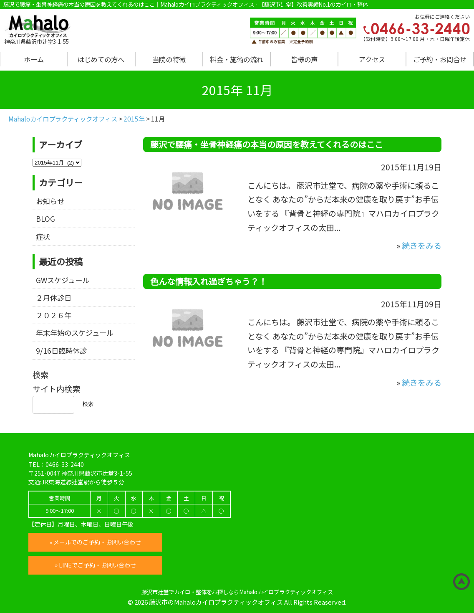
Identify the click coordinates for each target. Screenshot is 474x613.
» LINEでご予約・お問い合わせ (95, 565)
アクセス (372, 59)
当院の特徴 (169, 59)
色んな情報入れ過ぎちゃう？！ (208, 281)
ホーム (34, 59)
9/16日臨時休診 (61, 350)
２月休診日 (53, 297)
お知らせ (50, 201)
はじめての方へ (101, 59)
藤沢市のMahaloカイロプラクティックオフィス (216, 602)
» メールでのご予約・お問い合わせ (95, 542)
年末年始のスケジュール (74, 332)
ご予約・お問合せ (439, 59)
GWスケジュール (62, 280)
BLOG (45, 218)
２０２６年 (53, 315)
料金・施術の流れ (236, 59)
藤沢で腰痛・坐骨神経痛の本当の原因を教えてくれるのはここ (266, 144)
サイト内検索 (56, 389)
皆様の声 (304, 59)
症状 (43, 236)
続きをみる (421, 245)
